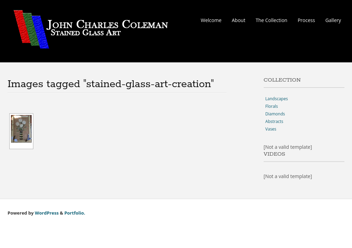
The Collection (271, 20)
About (238, 20)
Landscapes (276, 99)
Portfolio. (74, 213)
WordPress (46, 213)
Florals (271, 106)
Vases (270, 129)
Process (306, 20)
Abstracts (274, 121)
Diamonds (275, 114)
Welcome (211, 20)
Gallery (333, 20)
